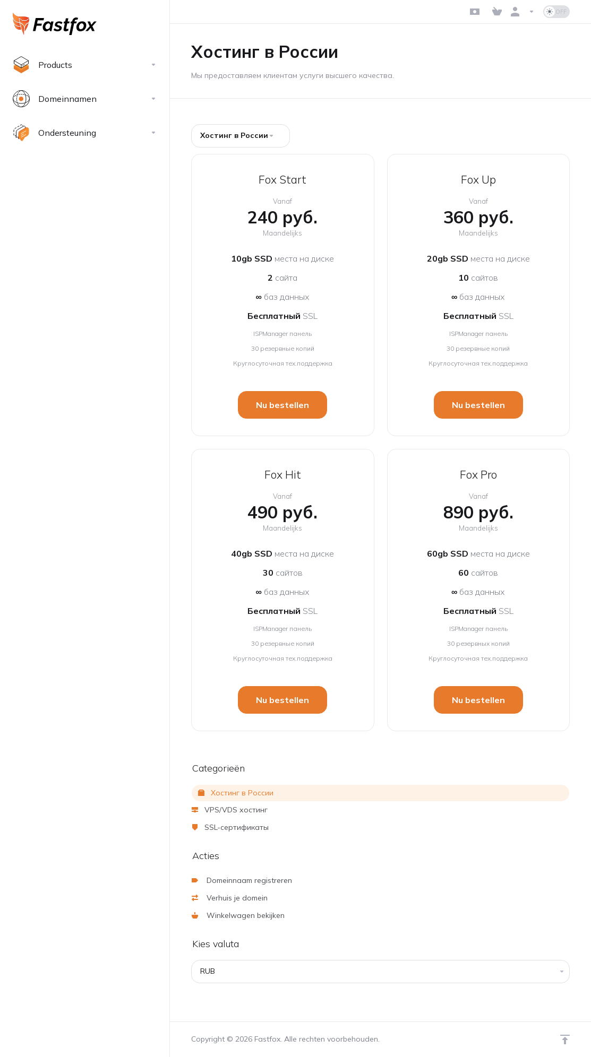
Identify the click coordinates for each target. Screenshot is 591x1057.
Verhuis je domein (230, 898)
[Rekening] (522, 11)
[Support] (84, 133)
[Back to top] (565, 1039)
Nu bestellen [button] (282, 405)
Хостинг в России (235, 793)
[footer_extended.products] (84, 65)
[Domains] (84, 99)
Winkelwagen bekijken (238, 915)
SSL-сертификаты (230, 827)
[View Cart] (497, 11)
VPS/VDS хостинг (230, 810)
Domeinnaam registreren (242, 880)
